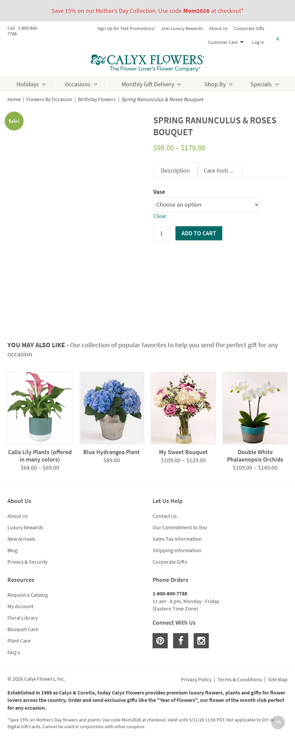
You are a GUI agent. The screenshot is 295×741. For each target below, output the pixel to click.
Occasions (78, 84)
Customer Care (223, 42)
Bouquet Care (22, 629)
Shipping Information (177, 550)
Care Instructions (223, 170)
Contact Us (165, 515)
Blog (12, 550)
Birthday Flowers (97, 99)
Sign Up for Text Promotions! (126, 28)
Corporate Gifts (249, 28)
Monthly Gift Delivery (148, 84)
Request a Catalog (27, 594)
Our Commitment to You (180, 527)
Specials (261, 84)
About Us (218, 28)
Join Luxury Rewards (182, 28)
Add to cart (199, 233)
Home (14, 99)
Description (175, 170)
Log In (258, 42)
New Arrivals (21, 538)
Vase (159, 192)
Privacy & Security (27, 561)
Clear (159, 216)
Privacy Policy (196, 679)
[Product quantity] (161, 233)
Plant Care (19, 640)
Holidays (28, 84)
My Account (20, 606)
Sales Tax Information (177, 538)
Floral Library (22, 617)
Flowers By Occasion (49, 99)
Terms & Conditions (240, 679)
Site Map (278, 679)
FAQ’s (13, 652)
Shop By (215, 84)
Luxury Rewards (25, 527)
